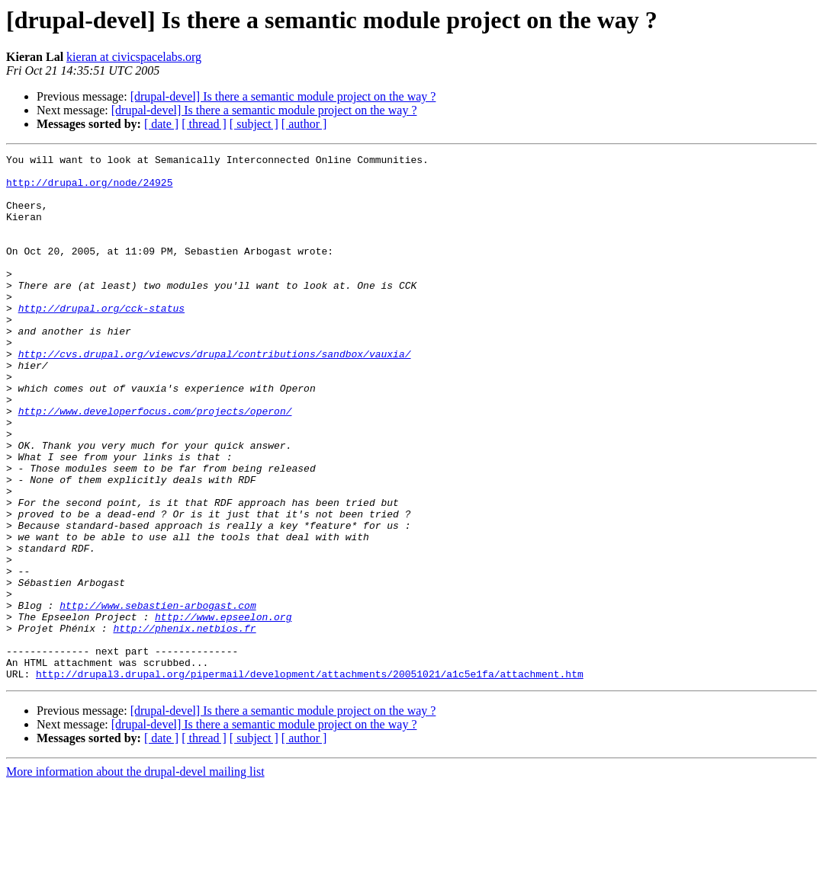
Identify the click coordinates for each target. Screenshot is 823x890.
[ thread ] (204, 123)
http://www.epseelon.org (223, 710)
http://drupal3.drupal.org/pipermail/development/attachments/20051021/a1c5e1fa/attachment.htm (309, 779)
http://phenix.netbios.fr (184, 724)
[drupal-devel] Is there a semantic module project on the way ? (283, 96)
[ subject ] (254, 123)
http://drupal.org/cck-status (101, 340)
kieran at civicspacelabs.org (133, 56)
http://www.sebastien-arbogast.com (157, 696)
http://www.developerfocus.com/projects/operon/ (155, 463)
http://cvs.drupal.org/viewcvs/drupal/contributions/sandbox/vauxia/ (214, 395)
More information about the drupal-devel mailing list (135, 876)
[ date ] (161, 123)
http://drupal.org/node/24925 (89, 189)
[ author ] (304, 123)
